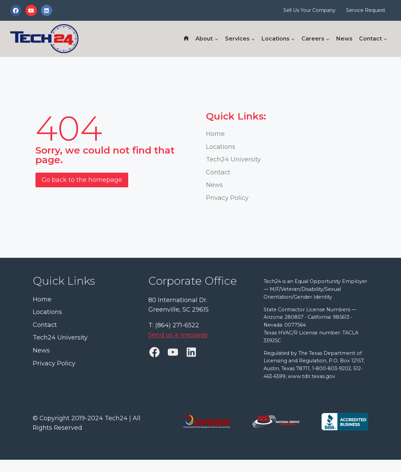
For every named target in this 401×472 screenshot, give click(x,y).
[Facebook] (15, 10)
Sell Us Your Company (309, 10)
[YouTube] (31, 10)
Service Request (365, 10)
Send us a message (178, 335)
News (344, 38)
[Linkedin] (46, 10)
